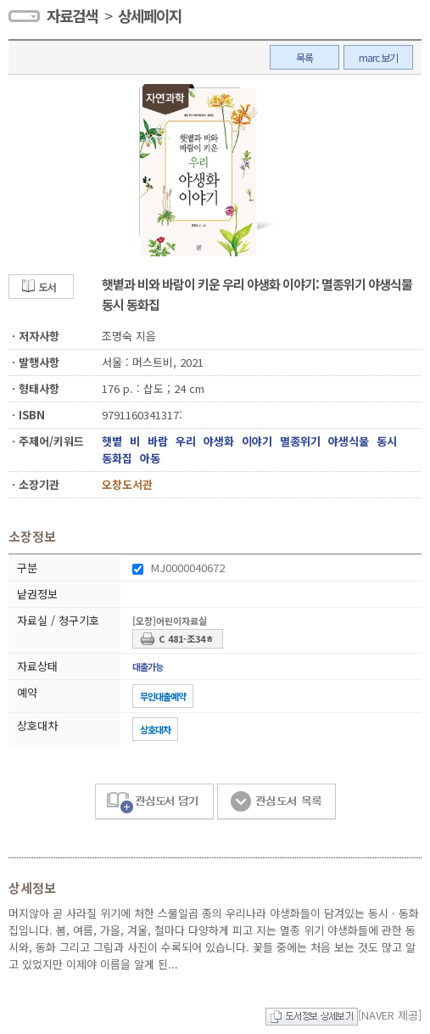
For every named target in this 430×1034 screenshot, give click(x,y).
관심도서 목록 (276, 802)
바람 (158, 441)
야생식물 (348, 441)
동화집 (117, 458)
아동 (150, 458)
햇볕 (112, 441)
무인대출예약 (163, 696)
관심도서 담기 (154, 802)
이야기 (257, 441)
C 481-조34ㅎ (186, 638)
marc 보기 (378, 57)
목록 (304, 57)
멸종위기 (300, 441)
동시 (387, 441)
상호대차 (155, 729)
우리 (186, 441)
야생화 (219, 441)
